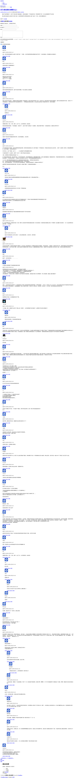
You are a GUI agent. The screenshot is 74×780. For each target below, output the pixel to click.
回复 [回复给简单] (9, 358)
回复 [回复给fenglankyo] (9, 757)
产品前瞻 (5, 18)
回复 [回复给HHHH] (9, 386)
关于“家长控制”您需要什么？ (8, 9)
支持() (4, 57)
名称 (1, 25)
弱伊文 (3, 21)
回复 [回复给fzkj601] (9, 536)
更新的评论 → (11, 759)
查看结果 (6, 773)
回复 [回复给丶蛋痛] (9, 289)
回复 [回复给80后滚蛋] (16, 674)
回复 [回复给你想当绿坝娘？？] (9, 626)
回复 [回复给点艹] (13, 733)
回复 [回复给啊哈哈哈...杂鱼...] (9, 511)
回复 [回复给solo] (11, 569)
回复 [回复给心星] (11, 580)
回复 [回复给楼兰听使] (9, 639)
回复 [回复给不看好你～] (9, 375)
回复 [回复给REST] (9, 300)
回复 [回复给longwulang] (9, 105)
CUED (13, 778)
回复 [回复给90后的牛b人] (13, 744)
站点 (1, 29)
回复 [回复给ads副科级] (9, 227)
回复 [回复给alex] (9, 413)
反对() (7, 57)
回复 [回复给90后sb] (11, 697)
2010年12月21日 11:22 (4, 12)
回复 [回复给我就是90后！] (13, 709)
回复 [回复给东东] (9, 447)
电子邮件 (2, 27)
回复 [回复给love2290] (9, 469)
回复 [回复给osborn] (9, 250)
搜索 (11, 7)
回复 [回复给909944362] (9, 140)
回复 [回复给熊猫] (9, 261)
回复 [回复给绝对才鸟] (9, 57)
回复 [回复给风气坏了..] (9, 82)
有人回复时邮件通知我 (6, 45)
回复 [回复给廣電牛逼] (11, 322)
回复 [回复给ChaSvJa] (9, 480)
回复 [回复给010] (11, 238)
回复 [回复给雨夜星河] (9, 215)
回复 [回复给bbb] (9, 558)
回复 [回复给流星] (9, 169)
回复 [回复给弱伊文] (13, 592)
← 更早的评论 (3, 759)
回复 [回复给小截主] (9, 424)
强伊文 (19, 12)
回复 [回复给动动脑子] (9, 458)
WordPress (20, 776)
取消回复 (10, 21)
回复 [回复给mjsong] (9, 500)
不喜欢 (7, 772)
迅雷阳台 (2, 0)
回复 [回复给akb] (9, 93)
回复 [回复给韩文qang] (9, 614)
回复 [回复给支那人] (9, 547)
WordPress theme (4, 778)
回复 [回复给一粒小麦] (9, 311)
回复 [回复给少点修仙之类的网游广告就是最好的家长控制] (9, 277)
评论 (22, 12)
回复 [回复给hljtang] (11, 603)
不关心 (7, 771)
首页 (3, 2)
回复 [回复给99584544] (9, 129)
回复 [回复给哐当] (9, 68)
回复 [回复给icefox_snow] (11, 180)
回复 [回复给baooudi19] (11, 116)
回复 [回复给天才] (9, 203)
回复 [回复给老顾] (9, 525)
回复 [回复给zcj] (9, 401)
